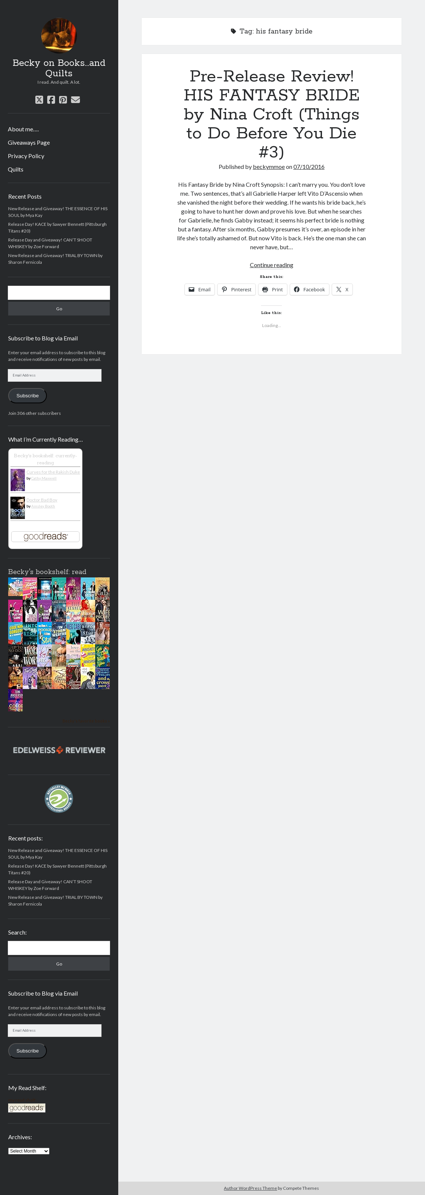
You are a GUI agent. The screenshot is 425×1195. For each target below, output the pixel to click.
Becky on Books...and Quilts (59, 68)
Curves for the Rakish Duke (53, 472)
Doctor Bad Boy (41, 500)
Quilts (15, 169)
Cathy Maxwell (44, 478)
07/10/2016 (309, 166)
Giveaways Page (29, 142)
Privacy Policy (26, 155)
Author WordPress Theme (250, 1188)
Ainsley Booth (43, 506)
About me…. (23, 128)
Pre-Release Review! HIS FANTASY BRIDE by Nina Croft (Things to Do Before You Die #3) (272, 114)
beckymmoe (269, 166)
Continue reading (271, 264)
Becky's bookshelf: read (47, 572)
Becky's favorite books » (86, 720)
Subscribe (27, 395)
